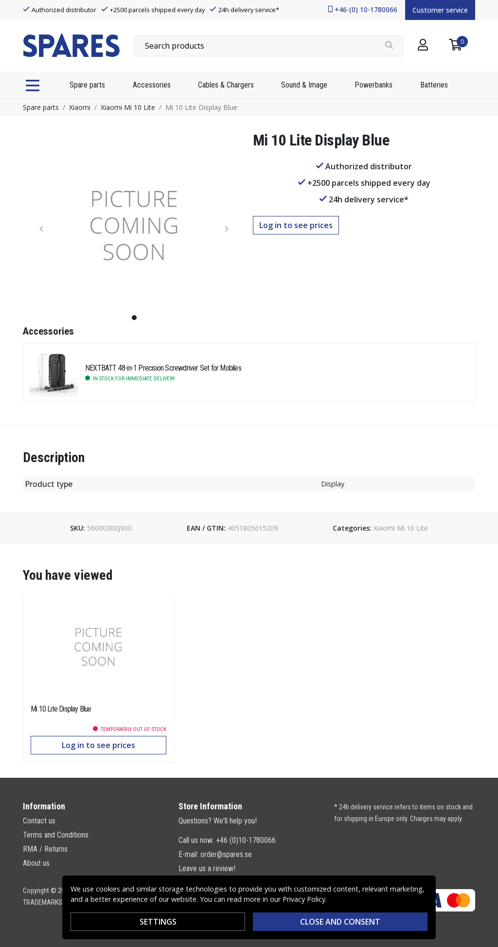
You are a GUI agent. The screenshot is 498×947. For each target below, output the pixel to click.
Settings (158, 921)
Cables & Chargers (226, 84)
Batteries (434, 84)
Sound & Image (304, 84)
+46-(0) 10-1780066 (366, 9)
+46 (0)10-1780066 (246, 840)
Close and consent (340, 921)
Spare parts (87, 84)
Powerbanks (373, 84)
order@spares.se (226, 854)
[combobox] (269, 45)
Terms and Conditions (56, 835)
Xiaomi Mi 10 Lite (128, 107)
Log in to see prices (296, 225)
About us (36, 863)
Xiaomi (79, 107)
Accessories (152, 84)
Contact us (39, 820)
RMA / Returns (45, 849)
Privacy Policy (304, 899)
